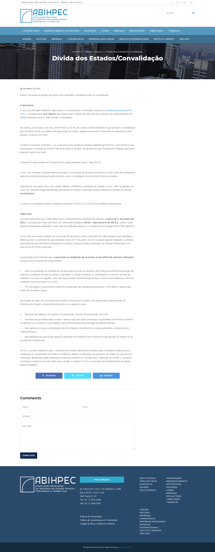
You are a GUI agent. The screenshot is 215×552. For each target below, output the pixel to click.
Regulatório (173, 496)
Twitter (78, 375)
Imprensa (145, 515)
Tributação (173, 499)
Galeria (64, 2)
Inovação (171, 487)
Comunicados (147, 518)
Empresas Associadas (153, 521)
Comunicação (174, 478)
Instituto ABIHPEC (150, 530)
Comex (170, 490)
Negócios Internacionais (149, 526)
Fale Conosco (75, 2)
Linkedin (106, 375)
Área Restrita (40, 2)
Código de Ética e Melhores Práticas (97, 523)
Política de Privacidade (91, 516)
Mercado (171, 493)
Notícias (145, 512)
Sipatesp (145, 533)
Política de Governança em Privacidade (99, 520)
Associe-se (54, 2)
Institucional (27, 2)
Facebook (49, 375)
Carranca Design (125, 547)
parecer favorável (116, 110)
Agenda (144, 509)
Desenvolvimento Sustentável (176, 482)
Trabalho (172, 502)
